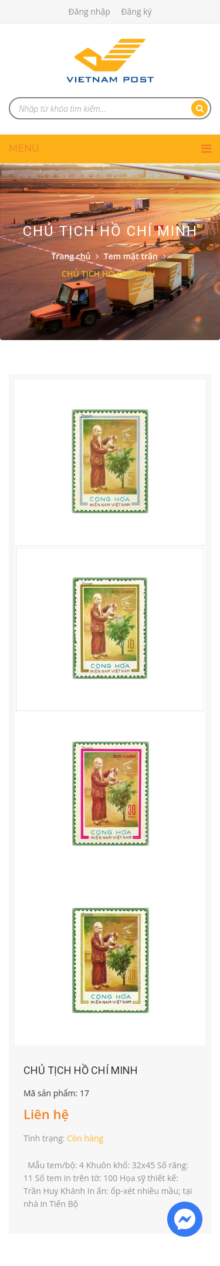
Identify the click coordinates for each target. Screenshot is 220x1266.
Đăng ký (136, 11)
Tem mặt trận (131, 256)
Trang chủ (70, 256)
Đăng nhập (89, 11)
